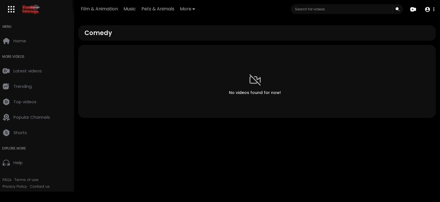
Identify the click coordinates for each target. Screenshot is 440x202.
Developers (18, 193)
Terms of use (31, 179)
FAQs (11, 179)
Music (136, 9)
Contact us (44, 186)
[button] (429, 9)
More (193, 9)
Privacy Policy (19, 186)
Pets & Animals (164, 9)
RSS (34, 193)
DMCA (46, 193)
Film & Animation (105, 9)
